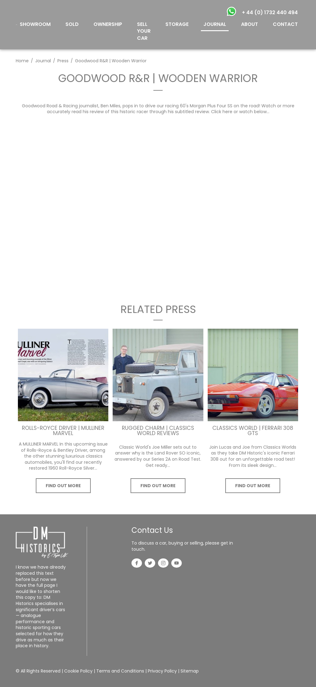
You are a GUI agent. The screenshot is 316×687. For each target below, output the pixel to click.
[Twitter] (150, 563)
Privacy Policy (162, 671)
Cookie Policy (78, 671)
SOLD (72, 24)
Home (22, 61)
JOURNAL (214, 24)
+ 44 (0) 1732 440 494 (270, 12)
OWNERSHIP (108, 24)
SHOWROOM (35, 24)
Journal (43, 61)
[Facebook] (136, 563)
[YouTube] (176, 563)
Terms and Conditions (120, 671)
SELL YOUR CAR (144, 31)
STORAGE (177, 24)
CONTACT (285, 24)
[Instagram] (163, 563)
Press (63, 61)
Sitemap (190, 671)
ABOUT (249, 24)
